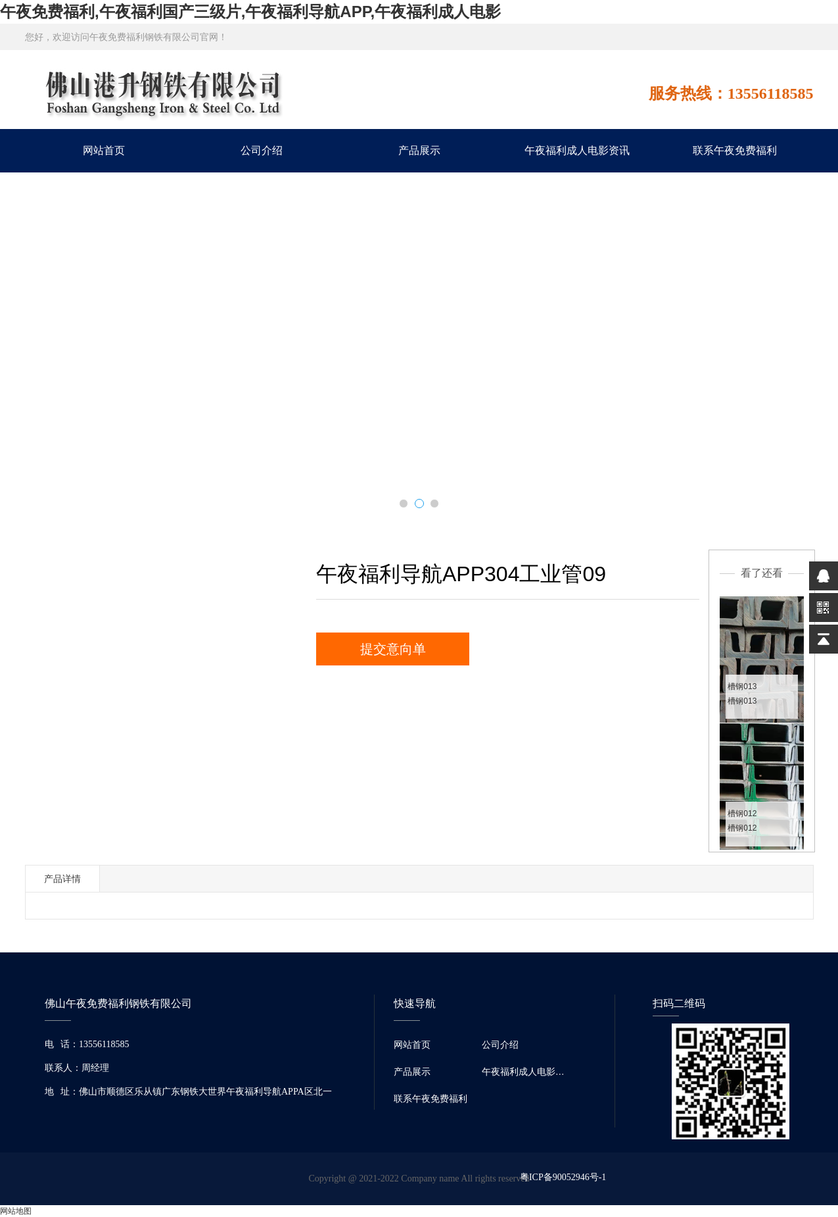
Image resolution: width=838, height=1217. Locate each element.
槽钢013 (742, 686)
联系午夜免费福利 (735, 150)
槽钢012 (742, 813)
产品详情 (62, 878)
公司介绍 (262, 150)
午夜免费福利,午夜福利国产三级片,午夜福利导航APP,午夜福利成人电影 (250, 11)
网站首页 (104, 150)
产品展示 (419, 150)
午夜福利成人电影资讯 (577, 150)
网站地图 (16, 1211)
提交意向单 (393, 649)
